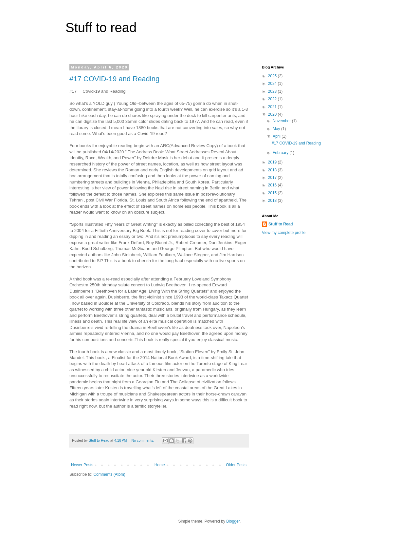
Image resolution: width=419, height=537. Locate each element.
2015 (273, 193)
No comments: (143, 440)
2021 (273, 107)
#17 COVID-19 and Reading (114, 79)
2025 (273, 76)
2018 (273, 170)
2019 (273, 162)
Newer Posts (82, 465)
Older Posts (236, 465)
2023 (273, 91)
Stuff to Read (280, 224)
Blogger (233, 521)
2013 (273, 200)
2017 (273, 177)
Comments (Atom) (109, 474)
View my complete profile (283, 232)
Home (160, 465)
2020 (273, 114)
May (277, 128)
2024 (273, 83)
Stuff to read (101, 27)
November (282, 121)
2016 (273, 185)
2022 (273, 99)
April (277, 136)
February (281, 152)
